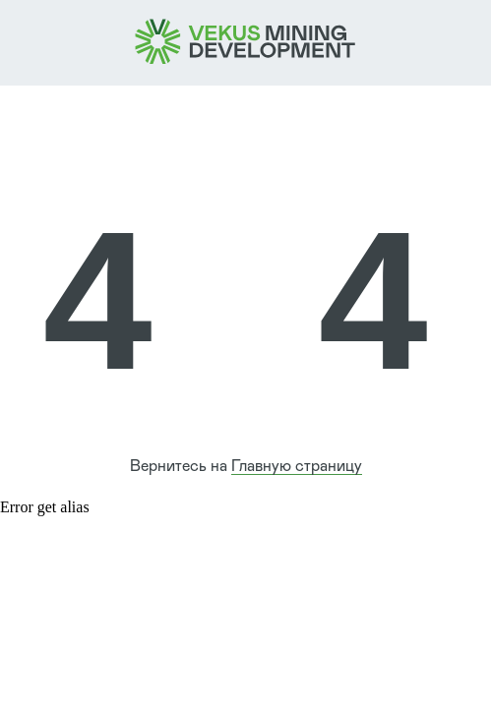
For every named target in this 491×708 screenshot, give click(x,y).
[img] (245, 42)
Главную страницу (296, 466)
